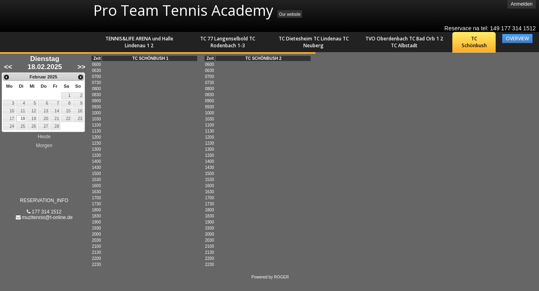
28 (57, 126)
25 (23, 126)
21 (57, 118)
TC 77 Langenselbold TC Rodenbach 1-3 (227, 42)
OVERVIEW (517, 38)
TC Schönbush (474, 42)
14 (57, 111)
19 (34, 118)
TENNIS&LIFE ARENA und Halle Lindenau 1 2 (139, 42)
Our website (289, 14)
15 (68, 111)
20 (46, 118)
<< (8, 67)
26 (34, 126)
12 (34, 111)
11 (23, 111)
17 (12, 118)
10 (12, 111)
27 (46, 126)
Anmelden (522, 4)
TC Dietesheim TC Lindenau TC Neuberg (314, 42)
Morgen (44, 145)
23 (80, 118)
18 (23, 118)
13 (46, 111)
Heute (44, 136)
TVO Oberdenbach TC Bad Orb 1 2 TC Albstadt (404, 42)
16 (80, 111)
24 (12, 126)
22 (68, 118)
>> (81, 67)
